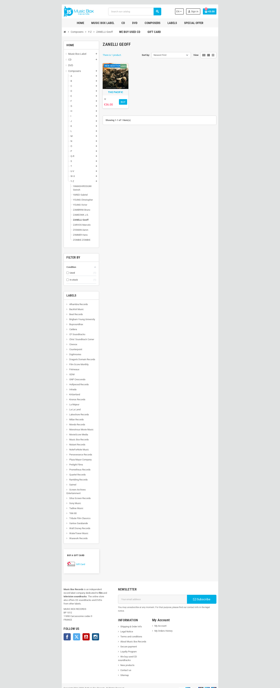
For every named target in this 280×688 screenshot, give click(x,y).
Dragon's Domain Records (53, 355)
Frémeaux (45, 365)
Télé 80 (44, 506)
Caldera (44, 325)
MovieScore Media (49, 431)
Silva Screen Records (51, 491)
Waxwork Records (49, 531)
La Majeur (45, 401)
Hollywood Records (50, 381)
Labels (42, 292)
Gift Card (51, 557)
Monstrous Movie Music (52, 426)
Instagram (66, 622)
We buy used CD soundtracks (126, 646)
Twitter (47, 622)
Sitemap (115, 661)
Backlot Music (47, 305)
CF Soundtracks (48, 330)
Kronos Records (48, 396)
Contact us (116, 656)
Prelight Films (47, 461)
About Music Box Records (124, 630)
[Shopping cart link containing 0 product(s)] (238, 11)
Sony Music (46, 496)
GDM (43, 370)
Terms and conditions (121, 625)
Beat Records (47, 310)
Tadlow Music (47, 501)
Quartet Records (48, 471)
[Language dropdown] (206, 11)
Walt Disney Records (50, 521)
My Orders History (167, 620)
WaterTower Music (49, 526)
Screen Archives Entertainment (55, 486)
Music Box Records (50, 436)
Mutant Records (48, 441)
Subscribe (224, 592)
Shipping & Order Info (121, 615)
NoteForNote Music (50, 446)
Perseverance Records (51, 451)
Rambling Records (49, 476)
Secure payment (119, 635)
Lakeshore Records (50, 411)
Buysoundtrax (47, 320)
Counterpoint (46, 345)
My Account (164, 615)
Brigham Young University (53, 315)
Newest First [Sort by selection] (160, 55)
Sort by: (146, 55)
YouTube (57, 622)
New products (118, 651)
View (225, 55)
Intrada (44, 386)
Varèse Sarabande (49, 516)
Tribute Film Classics (51, 511)
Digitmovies (46, 350)
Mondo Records (48, 421)
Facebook (38, 622)
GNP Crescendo (48, 376)
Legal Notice (117, 620)
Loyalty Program (119, 641)
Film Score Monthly (50, 360)
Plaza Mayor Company (51, 456)
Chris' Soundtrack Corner (52, 335)
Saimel (43, 481)
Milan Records (47, 416)
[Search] (133, 11)
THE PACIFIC (106, 103)
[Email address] (156, 592)
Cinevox (44, 340)
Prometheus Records (51, 466)
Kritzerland (45, 391)
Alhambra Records (49, 300)
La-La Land (46, 406)
